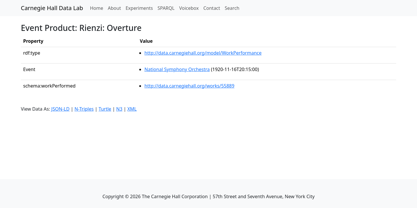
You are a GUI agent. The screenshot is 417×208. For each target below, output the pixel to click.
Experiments (139, 8)
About (114, 8)
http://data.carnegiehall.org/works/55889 (190, 86)
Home (98, 7)
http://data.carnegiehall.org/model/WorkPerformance (203, 53)
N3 (119, 109)
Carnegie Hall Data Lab (52, 8)
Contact (211, 8)
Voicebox (189, 8)
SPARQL (166, 8)
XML (132, 109)
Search (232, 8)
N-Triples (84, 109)
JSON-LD (60, 109)
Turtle (105, 109)
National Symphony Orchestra (177, 69)
